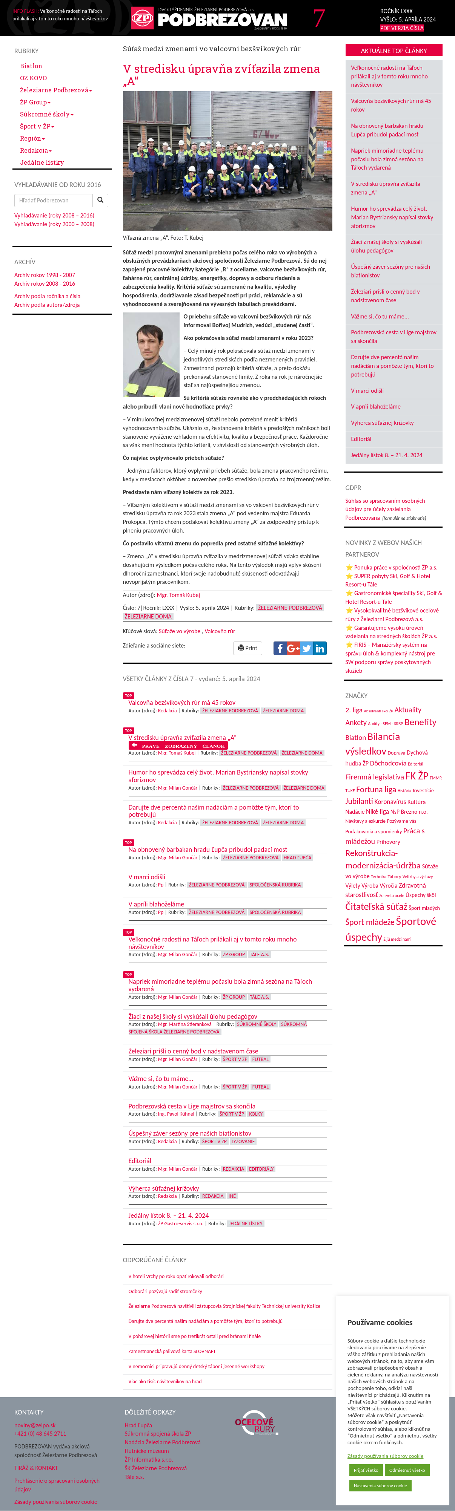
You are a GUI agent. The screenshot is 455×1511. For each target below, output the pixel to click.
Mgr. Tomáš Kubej (178, 595)
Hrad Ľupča (297, 857)
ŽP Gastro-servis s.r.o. (181, 1223)
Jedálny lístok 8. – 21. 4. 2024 (387, 455)
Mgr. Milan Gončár (178, 788)
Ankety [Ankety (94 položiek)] (356, 722)
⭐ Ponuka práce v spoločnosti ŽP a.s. (392, 567)
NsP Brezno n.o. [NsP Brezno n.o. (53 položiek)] (409, 811)
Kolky (256, 1114)
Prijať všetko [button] (366, 1470)
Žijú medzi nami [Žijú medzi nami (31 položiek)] (398, 939)
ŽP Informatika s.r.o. (149, 1459)
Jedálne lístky (42, 162)
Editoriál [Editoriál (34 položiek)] (415, 764)
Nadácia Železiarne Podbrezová (163, 1442)
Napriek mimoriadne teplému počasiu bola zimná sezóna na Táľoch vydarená (387, 159)
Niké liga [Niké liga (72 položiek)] (377, 811)
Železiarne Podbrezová (56, 90)
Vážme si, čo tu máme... (380, 316)
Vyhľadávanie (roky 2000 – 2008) (54, 224)
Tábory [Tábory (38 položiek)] (394, 876)
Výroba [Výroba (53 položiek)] (369, 885)
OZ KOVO (33, 78)
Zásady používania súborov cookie (385, 1456)
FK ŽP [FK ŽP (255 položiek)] (417, 775)
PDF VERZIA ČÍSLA (402, 28)
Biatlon (31, 66)
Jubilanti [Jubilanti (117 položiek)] (359, 801)
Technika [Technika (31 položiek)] (378, 876)
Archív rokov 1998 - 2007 (44, 275)
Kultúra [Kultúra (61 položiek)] (416, 801)
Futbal (260, 1059)
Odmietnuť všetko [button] (407, 1470)
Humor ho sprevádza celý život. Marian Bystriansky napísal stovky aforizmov (392, 217)
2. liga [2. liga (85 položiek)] (354, 710)
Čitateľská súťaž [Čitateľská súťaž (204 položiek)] (376, 906)
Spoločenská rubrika (275, 885)
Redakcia (36, 150)
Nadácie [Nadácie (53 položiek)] (355, 811)
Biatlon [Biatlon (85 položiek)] (356, 737)
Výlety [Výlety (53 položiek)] (353, 885)
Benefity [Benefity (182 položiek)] (420, 722)
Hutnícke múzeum (147, 1450)
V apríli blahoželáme (376, 406)
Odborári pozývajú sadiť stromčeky (165, 1291)
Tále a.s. (259, 954)
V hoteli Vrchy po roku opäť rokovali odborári (176, 1276)
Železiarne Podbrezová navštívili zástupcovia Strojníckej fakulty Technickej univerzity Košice (225, 1306)
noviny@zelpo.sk (34, 1425)
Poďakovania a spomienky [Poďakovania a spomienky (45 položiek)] (374, 831)
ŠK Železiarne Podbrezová (156, 1468)
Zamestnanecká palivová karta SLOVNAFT (172, 1351)
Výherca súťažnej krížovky (382, 422)
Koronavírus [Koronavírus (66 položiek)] (390, 802)
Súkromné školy (47, 114)
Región (32, 138)
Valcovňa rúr (219, 631)
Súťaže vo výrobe (179, 631)
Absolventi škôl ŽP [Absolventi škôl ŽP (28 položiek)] (378, 711)
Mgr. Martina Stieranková (185, 1024)
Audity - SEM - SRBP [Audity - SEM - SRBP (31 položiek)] (385, 723)
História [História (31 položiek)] (404, 790)
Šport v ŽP (37, 126)
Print (247, 648)
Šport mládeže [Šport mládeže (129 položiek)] (370, 922)
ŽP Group (35, 102)
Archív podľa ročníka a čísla (47, 296)
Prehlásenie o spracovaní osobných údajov (57, 1485)
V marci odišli (367, 390)
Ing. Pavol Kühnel (176, 1114)
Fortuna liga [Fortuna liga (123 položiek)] (376, 789)
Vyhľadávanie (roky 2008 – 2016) (54, 215)
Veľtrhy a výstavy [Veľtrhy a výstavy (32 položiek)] (418, 876)
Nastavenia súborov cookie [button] (380, 1485)
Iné (232, 1196)
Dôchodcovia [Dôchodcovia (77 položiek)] (388, 763)
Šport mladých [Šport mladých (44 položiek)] (424, 908)
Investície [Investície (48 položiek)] (423, 790)
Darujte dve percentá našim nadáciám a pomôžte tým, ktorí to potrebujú (206, 1321)
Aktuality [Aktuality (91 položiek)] (408, 709)
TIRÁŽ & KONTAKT (36, 1467)
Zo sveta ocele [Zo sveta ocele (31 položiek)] (391, 895)
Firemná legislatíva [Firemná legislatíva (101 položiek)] (375, 777)
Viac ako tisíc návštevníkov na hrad (165, 1381)
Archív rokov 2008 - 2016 (44, 283)
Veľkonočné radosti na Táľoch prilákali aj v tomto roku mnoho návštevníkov (389, 76)
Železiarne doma (148, 616)
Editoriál (361, 438)
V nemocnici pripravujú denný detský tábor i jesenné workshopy (197, 1366)
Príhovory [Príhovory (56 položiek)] (388, 841)
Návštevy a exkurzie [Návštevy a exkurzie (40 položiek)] (366, 821)
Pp (161, 885)
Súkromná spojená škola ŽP (158, 1433)
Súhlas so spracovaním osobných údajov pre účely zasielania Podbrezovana (385, 509)
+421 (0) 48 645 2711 (40, 1433)
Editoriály (261, 1169)
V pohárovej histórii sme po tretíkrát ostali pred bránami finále (195, 1336)
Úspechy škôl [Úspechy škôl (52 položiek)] (421, 895)
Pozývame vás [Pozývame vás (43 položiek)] (401, 821)
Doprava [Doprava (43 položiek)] (397, 753)
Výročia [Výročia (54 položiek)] (388, 885)
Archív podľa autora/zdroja (47, 304)
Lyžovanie (243, 1141)
